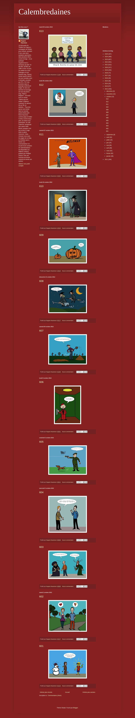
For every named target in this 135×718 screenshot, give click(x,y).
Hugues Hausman (24, 42)
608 (41, 281)
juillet (108, 140)
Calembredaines (45, 11)
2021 (106, 64)
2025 (106, 54)
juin (107, 142)
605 (41, 441)
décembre (109, 91)
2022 (106, 62)
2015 (106, 81)
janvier (108, 156)
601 (41, 646)
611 (41, 134)
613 (41, 31)
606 (41, 382)
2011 (106, 159)
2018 (106, 73)
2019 (106, 70)
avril (107, 148)
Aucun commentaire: (68, 74)
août (108, 137)
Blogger (75, 708)
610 (41, 186)
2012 (106, 89)
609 (41, 235)
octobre (108, 96)
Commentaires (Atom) (54, 695)
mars (108, 151)
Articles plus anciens (89, 692)
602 (41, 596)
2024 (106, 56)
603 (41, 547)
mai (107, 145)
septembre (109, 134)
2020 (106, 67)
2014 (106, 83)
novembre (109, 94)
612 (41, 84)
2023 (106, 59)
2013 (106, 86)
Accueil (67, 692)
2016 (106, 78)
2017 (106, 75)
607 (41, 330)
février (108, 153)
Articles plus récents (46, 692)
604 (41, 492)
